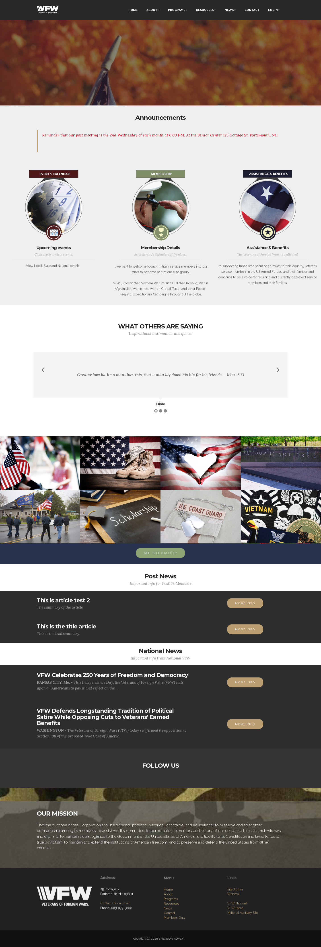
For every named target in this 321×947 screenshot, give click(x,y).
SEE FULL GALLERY (160, 561)
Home (168, 929)
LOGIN (273, 10)
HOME (133, 10)
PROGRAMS (176, 10)
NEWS (229, 10)
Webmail (233, 926)
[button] (43, 369)
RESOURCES (205, 10)
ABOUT (151, 10)
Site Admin (235, 922)
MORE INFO (245, 611)
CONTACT (252, 10)
